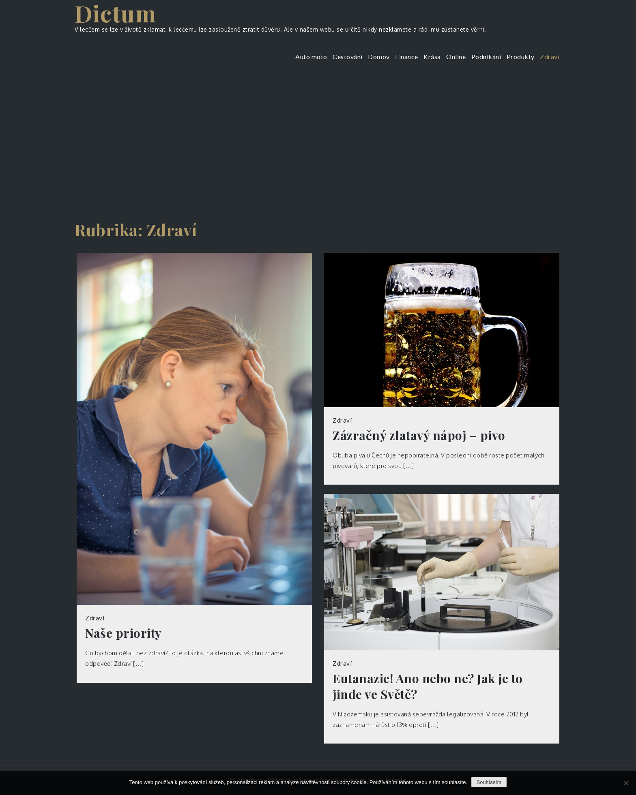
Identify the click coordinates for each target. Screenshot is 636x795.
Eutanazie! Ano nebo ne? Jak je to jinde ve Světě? (428, 686)
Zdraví (549, 56)
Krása (432, 56)
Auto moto (311, 56)
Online (456, 56)
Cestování (348, 56)
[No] (626, 783)
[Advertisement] (318, 135)
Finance (406, 56)
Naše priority (123, 633)
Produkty (521, 56)
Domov (379, 56)
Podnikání (486, 56)
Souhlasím (489, 782)
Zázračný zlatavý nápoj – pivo (419, 435)
